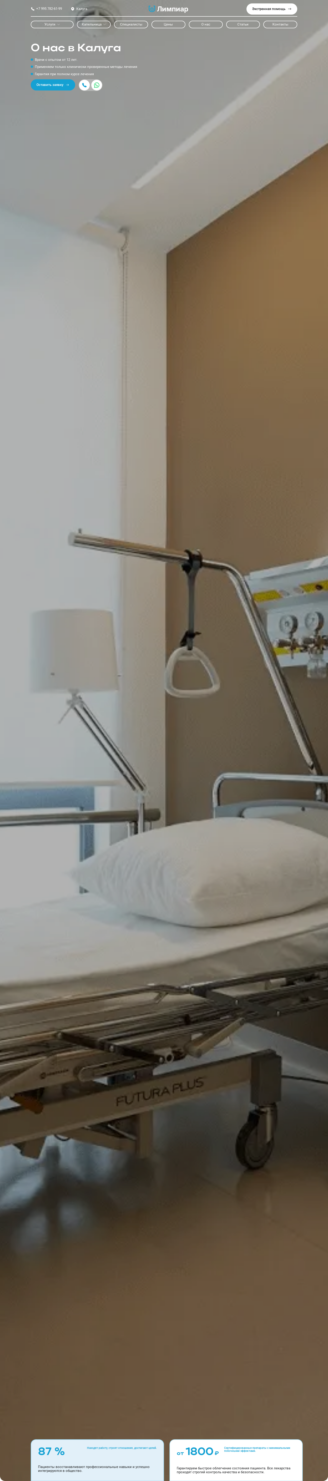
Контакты (280, 24)
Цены (168, 24)
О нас (205, 24)
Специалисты (131, 24)
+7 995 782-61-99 (46, 9)
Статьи (243, 24)
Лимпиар (168, 9)
